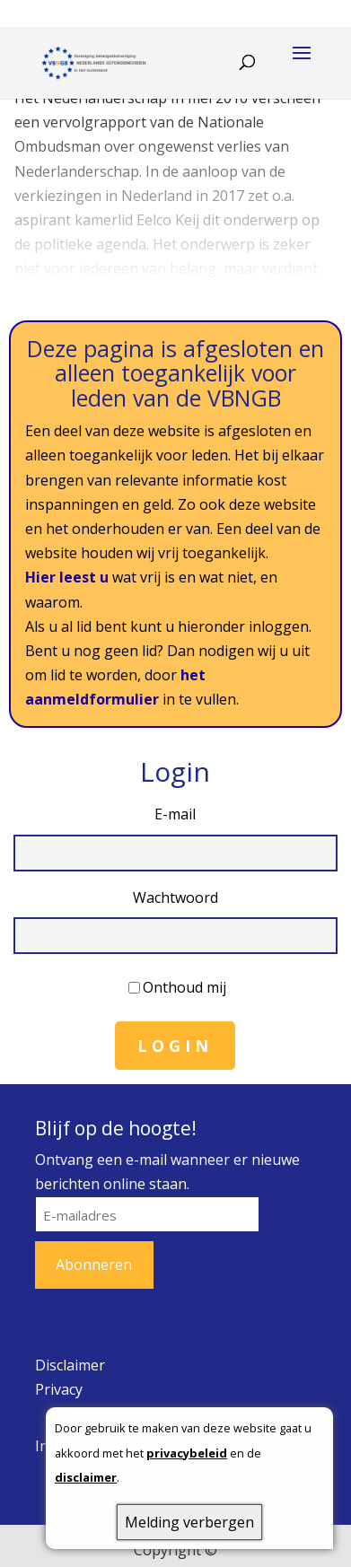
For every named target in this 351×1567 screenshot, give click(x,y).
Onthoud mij (184, 987)
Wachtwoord (175, 897)
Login (175, 1045)
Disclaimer (70, 1365)
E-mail (175, 814)
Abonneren (94, 1264)
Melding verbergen (189, 1522)
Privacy (59, 1389)
